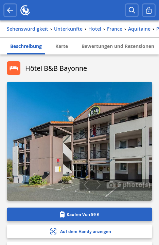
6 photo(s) (128, 184)
